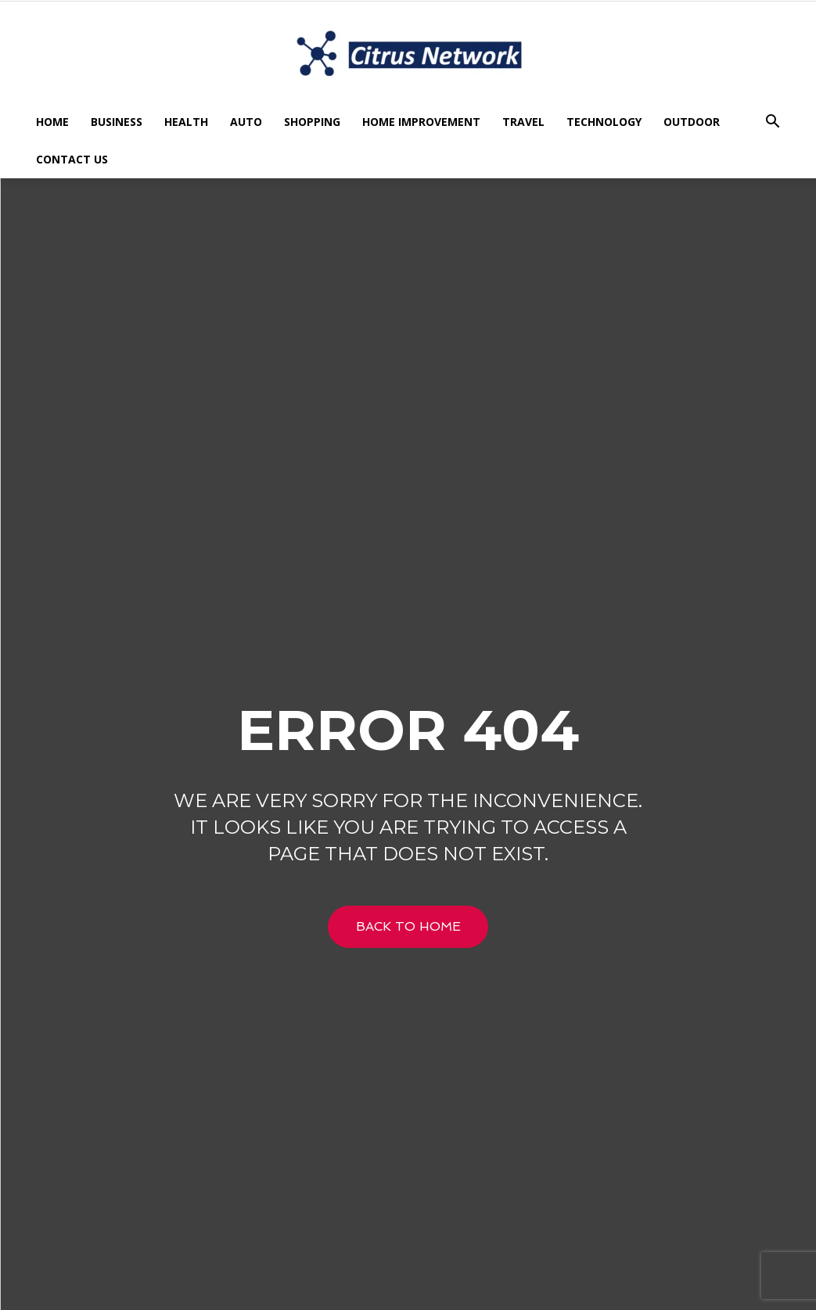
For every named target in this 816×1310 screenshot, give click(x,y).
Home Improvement (421, 121)
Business (116, 121)
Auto (246, 121)
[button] (773, 123)
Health (186, 121)
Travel (523, 121)
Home (52, 121)
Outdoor (691, 121)
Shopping (312, 121)
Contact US (72, 159)
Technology (604, 121)
